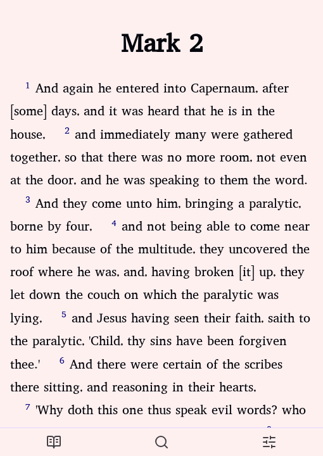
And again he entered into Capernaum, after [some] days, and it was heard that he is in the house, (149, 111)
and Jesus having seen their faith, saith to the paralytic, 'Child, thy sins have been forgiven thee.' (160, 341)
